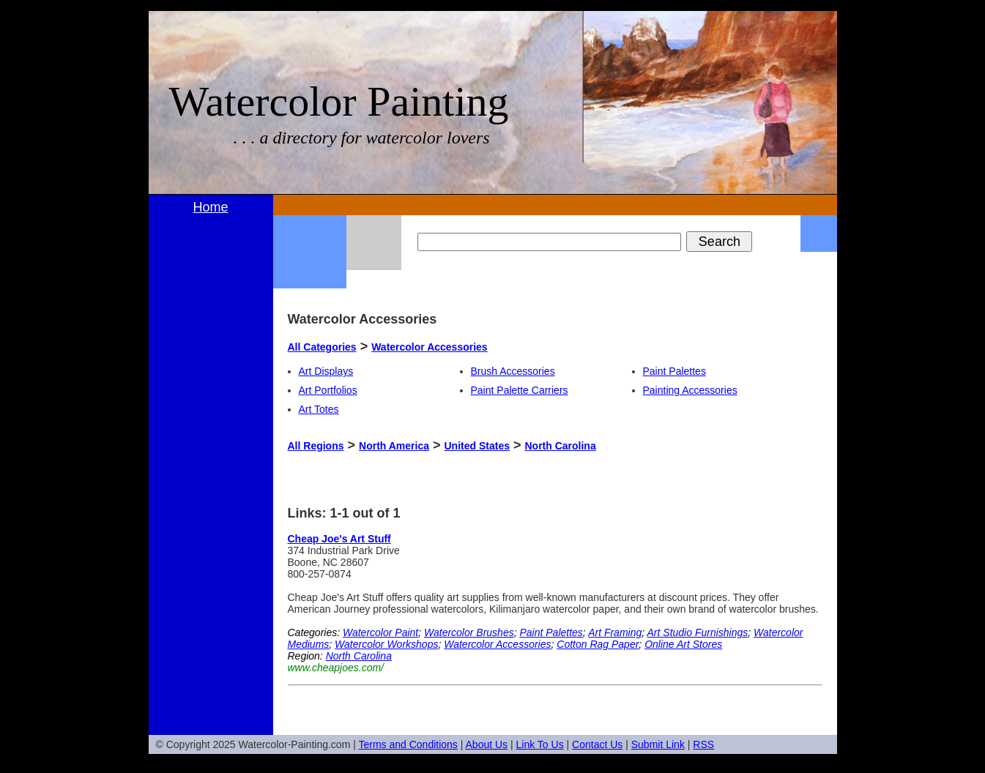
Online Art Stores (683, 644)
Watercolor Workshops (386, 644)
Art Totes (319, 409)
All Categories (322, 347)
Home (210, 207)
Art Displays (326, 371)
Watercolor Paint (380, 632)
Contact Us (597, 744)
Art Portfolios (328, 390)
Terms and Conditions (407, 744)
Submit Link (658, 744)
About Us (487, 744)
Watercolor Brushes (469, 632)
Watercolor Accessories (429, 347)
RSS (703, 744)
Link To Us (540, 744)
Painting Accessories (690, 390)
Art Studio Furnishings (697, 632)
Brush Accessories (513, 371)
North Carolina (559, 446)
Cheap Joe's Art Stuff (339, 539)
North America (394, 446)
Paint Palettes (674, 371)
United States (477, 446)
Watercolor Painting (339, 101)
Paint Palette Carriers (519, 390)
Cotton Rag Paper (598, 644)
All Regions (316, 446)
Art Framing (615, 632)
